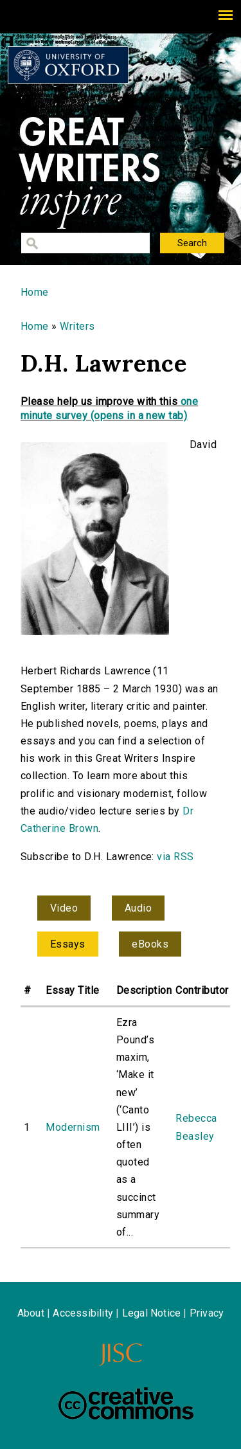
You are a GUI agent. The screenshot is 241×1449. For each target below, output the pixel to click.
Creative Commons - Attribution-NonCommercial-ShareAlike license (125, 1403)
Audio (138, 908)
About (30, 1313)
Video (64, 908)
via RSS (175, 857)
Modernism (73, 1127)
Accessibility (83, 1313)
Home (35, 292)
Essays (67, 944)
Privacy (207, 1313)
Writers (77, 326)
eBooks (150, 944)
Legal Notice (151, 1313)
